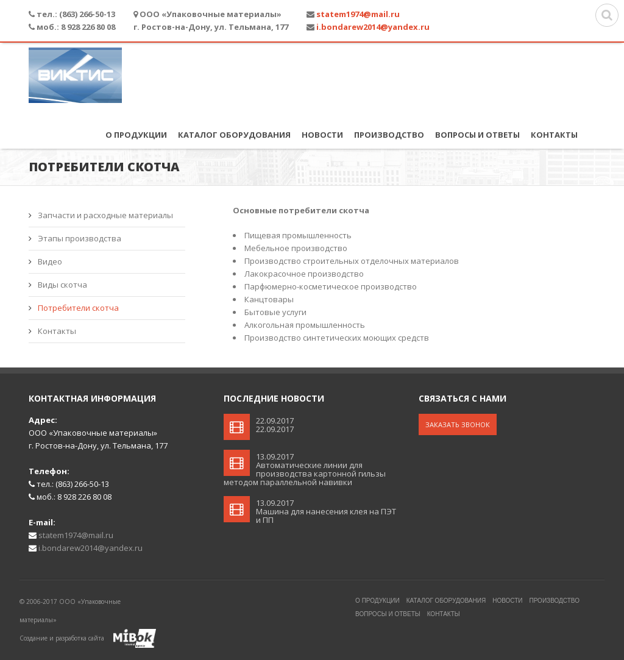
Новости (322, 134)
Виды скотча (62, 284)
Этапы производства (79, 238)
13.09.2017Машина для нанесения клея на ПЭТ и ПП (326, 511)
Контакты (554, 134)
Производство (389, 134)
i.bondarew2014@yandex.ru (373, 26)
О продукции (136, 134)
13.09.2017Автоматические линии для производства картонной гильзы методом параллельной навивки (305, 469)
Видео (50, 261)
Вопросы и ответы (477, 134)
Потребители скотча (78, 307)
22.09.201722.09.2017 (275, 425)
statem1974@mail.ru (358, 14)
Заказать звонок (457, 424)
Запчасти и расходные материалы (105, 215)
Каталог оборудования (234, 134)
